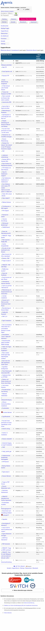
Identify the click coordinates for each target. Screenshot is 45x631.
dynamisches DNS (6, 102)
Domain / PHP (5, 258)
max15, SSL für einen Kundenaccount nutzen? (6, 529)
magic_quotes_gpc (6, 451)
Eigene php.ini (6, 472)
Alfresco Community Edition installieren (6, 404)
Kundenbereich (15, 50)
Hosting (4, 19)
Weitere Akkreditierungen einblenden (23, 590)
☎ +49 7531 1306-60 (19, 566)
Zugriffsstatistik (6, 416)
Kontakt (13, 22)
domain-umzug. (6, 428)
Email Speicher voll (7, 71)
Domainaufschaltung (6, 562)
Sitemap (3, 43)
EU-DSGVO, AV (5, 36)
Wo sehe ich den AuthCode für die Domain (6, 250)
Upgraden (4, 519)
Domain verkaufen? (7, 439)
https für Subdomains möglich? (4, 173)
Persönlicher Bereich (32, 50)
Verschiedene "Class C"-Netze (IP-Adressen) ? (6, 336)
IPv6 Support (5, 210)
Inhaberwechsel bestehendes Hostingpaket (5, 457)
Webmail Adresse (6, 202)
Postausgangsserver (6, 508)
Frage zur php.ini (6, 260)
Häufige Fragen (5, 28)
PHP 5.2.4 (4, 316)
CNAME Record (6, 227)
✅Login (16, 14)
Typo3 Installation (6, 320)
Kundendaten (5, 408)
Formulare (3, 38)
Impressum (34, 22)
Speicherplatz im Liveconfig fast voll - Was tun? (6, 116)
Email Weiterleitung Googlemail (4, 81)
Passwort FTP (5, 75)
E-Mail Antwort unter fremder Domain (5, 87)
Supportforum (4, 31)
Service (4, 22)
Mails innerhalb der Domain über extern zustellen (5, 98)
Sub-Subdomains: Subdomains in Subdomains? (6, 180)
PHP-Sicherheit (6, 544)
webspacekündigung (6, 400)
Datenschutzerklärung (29, 602)
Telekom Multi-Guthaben (28, 19)
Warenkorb (23, 22)
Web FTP (4, 67)
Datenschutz (4, 33)
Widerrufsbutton (8, 612)
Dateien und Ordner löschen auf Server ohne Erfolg (6, 381)
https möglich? (6, 198)
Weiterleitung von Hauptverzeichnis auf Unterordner (6, 291)
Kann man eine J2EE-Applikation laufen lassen (5, 362)
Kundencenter (4, 26)
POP (3, 151)
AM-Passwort (5, 461)
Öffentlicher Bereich (6, 50)
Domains (13, 19)
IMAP (3, 447)
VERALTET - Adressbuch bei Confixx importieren (6, 498)
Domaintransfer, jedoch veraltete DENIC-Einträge (5, 342)
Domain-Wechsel (6, 476)
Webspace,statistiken (6, 65)
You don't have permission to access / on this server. (6, 130)
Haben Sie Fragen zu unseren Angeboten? (6, 348)
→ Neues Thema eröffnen (38, 56)
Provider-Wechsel (7, 412)
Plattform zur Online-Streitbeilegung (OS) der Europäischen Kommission (21, 605)
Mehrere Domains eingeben (7, 11)
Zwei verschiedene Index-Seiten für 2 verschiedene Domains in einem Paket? (6, 328)
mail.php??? (6, 515)
